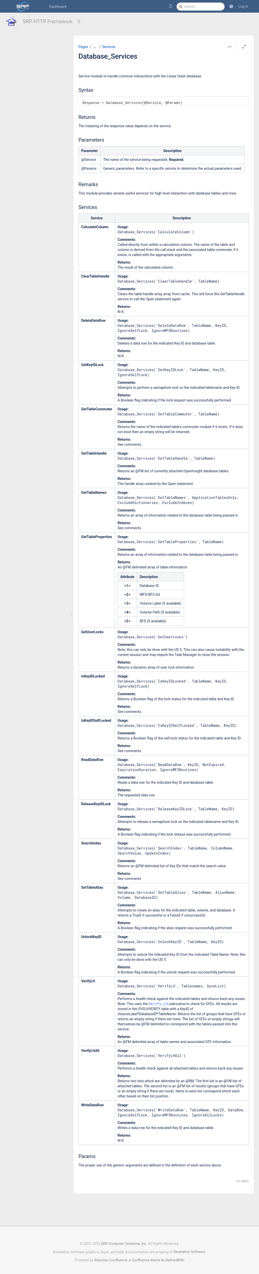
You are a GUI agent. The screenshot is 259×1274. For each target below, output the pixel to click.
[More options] (229, 47)
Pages (83, 47)
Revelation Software (189, 1252)
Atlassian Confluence (110, 1260)
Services (109, 47)
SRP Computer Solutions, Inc (123, 1244)
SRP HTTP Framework (48, 21)
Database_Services (107, 56)
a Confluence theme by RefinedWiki (156, 1260)
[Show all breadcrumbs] (95, 47)
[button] (231, 6)
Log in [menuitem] (243, 6)
